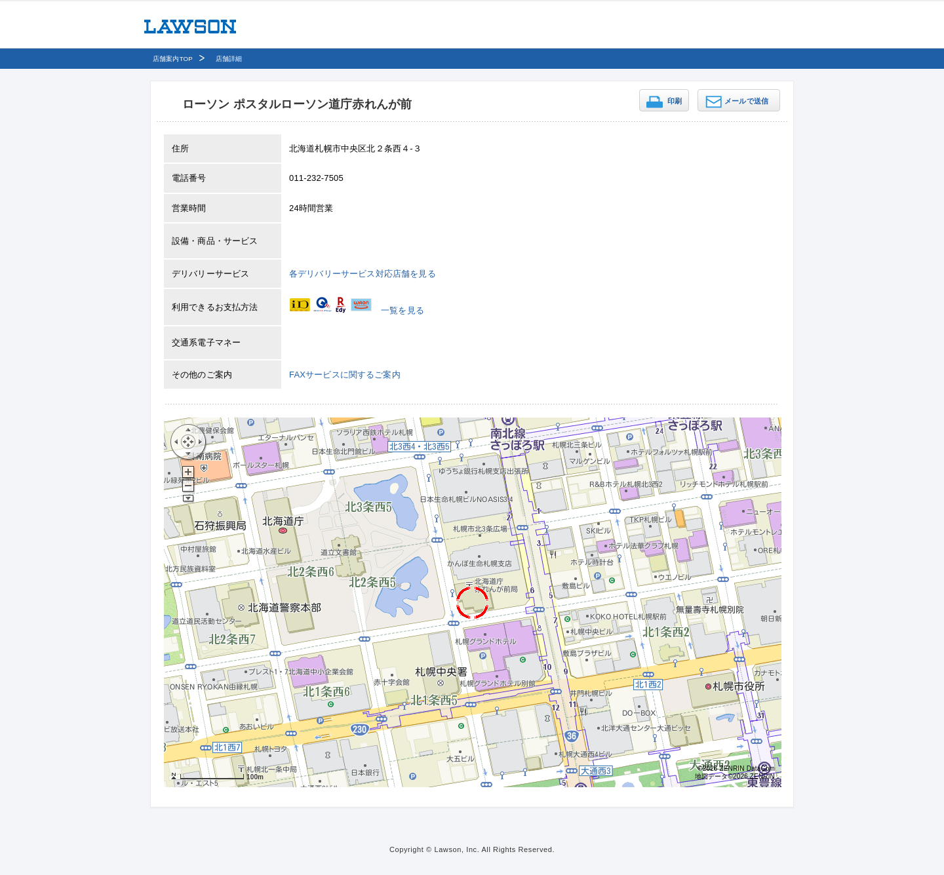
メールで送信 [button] (746, 101)
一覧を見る (402, 310)
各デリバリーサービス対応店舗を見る (362, 274)
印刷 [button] (674, 101)
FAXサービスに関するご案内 (345, 374)
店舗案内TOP (173, 58)
